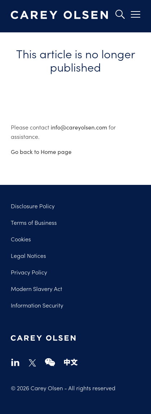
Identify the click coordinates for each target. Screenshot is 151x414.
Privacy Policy (29, 272)
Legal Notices (28, 255)
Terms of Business (34, 222)
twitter (32, 363)
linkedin (15, 362)
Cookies (21, 239)
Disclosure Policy (33, 206)
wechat (50, 362)
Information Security (37, 305)
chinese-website (71, 362)
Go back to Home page (41, 151)
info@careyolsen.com (79, 127)
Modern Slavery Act (36, 288)
